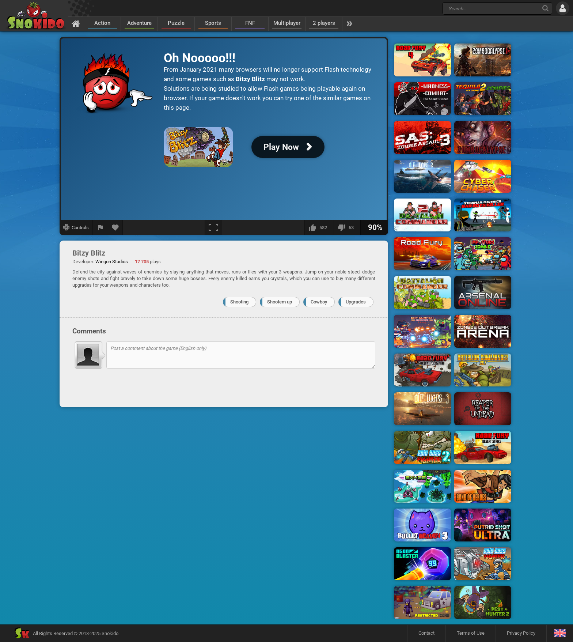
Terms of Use (471, 633)
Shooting (239, 302)
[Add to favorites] (115, 227)
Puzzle (176, 23)
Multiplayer (286, 23)
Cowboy (319, 302)
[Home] (76, 23)
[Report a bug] (100, 227)
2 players (324, 23)
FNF (250, 23)
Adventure (139, 23)
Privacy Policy (521, 633)
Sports (213, 23)
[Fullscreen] (213, 227)
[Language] (559, 633)
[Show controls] (76, 227)
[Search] (545, 8)
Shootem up (279, 302)
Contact (426, 633)
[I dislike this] (347, 227)
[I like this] (319, 227)
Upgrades (356, 302)
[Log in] (562, 8)
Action (102, 23)
